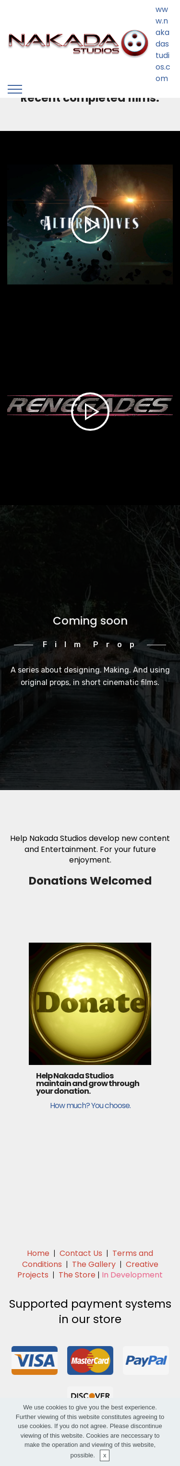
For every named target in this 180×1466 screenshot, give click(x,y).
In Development (132, 1274)
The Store (77, 1274)
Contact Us (81, 1253)
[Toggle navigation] (15, 89)
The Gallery (94, 1264)
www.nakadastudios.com (163, 44)
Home (38, 1253)
